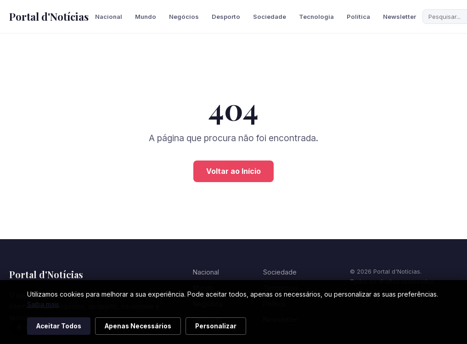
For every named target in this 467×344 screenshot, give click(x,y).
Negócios (184, 16)
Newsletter (399, 16)
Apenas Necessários (138, 326)
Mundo (145, 16)
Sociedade (269, 16)
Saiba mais (43, 304)
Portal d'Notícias (49, 16)
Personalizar (215, 326)
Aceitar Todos (58, 326)
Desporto (226, 16)
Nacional (108, 16)
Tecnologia (316, 16)
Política (358, 16)
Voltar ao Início (233, 171)
